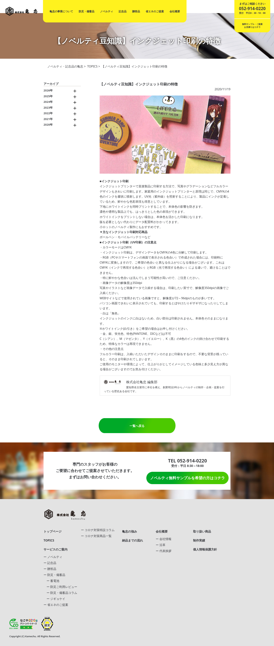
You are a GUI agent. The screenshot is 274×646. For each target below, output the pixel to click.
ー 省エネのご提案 (56, 605)
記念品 (123, 11)
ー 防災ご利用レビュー (60, 587)
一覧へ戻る (137, 426)
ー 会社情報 (163, 539)
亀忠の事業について (61, 11)
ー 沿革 (160, 545)
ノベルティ (106, 11)
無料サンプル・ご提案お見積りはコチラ (252, 25)
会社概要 (175, 11)
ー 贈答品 (50, 569)
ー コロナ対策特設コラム (98, 530)
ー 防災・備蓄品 (54, 575)
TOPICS (92, 66)
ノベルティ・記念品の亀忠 (65, 66)
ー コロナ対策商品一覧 (96, 536)
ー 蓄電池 (51, 581)
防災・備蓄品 (86, 11)
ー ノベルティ (53, 557)
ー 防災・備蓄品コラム (60, 593)
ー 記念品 (50, 563)
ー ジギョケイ (54, 599)
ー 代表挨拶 (163, 551)
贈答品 (136, 11)
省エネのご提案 (155, 11)
